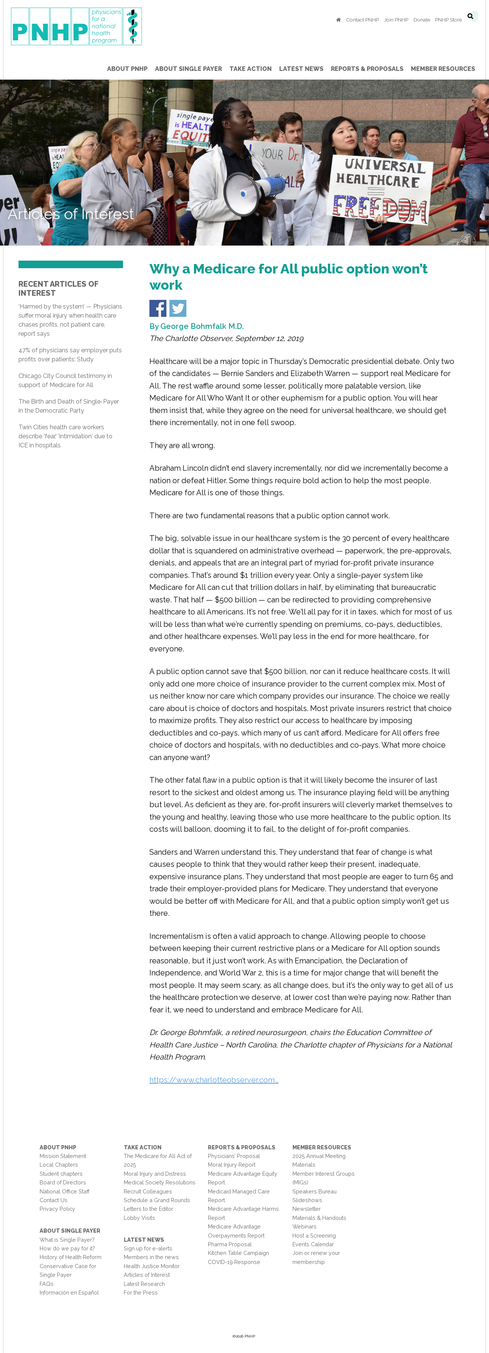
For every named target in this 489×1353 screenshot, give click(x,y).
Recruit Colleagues (148, 1191)
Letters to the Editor (148, 1209)
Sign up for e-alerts (148, 1248)
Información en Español (69, 1292)
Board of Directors (63, 1182)
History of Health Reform (70, 1257)
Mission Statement (63, 1156)
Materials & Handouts (319, 1218)
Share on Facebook (157, 308)
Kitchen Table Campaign (238, 1253)
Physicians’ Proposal (234, 1156)
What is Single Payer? (67, 1239)
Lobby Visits (139, 1218)
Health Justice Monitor (152, 1266)
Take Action (142, 1147)
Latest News (144, 1239)
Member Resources (321, 1147)
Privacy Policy (57, 1209)
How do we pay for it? (67, 1248)
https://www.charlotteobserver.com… (213, 1079)
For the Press (141, 1292)
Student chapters (61, 1173)
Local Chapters (59, 1164)
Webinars (304, 1226)
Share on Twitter (177, 308)
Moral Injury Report (231, 1164)
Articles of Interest (147, 1275)
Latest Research (144, 1284)
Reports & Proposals (241, 1147)
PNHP (88, 26)
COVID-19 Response (234, 1262)
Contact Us (54, 1200)
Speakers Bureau (314, 1191)
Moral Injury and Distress (155, 1173)
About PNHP (58, 1147)
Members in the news (151, 1257)
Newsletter (306, 1209)
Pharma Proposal (230, 1244)
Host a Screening (314, 1235)
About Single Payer (70, 1230)
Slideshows (307, 1200)
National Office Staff (64, 1191)
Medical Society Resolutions (159, 1182)
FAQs (47, 1284)
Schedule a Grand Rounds (157, 1200)
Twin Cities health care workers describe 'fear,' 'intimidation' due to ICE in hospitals (65, 436)
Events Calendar (313, 1244)
